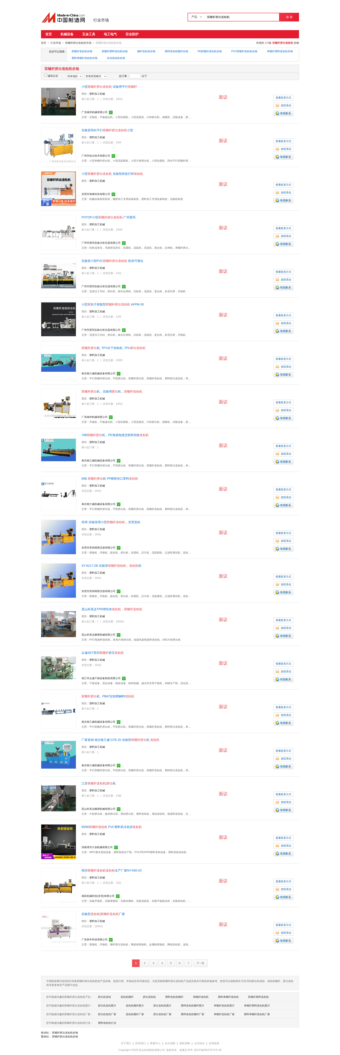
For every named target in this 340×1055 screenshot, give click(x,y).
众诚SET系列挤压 (103, 652)
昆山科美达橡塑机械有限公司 (98, 634)
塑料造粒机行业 (107, 1022)
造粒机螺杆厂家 (135, 1014)
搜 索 (289, 17)
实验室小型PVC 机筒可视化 (112, 260)
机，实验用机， (112, 391)
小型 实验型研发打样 (112, 173)
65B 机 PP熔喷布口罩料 (110, 478)
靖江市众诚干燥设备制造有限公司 (101, 678)
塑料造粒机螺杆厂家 (192, 1014)
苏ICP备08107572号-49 (208, 1049)
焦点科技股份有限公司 (152, 1049)
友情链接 (214, 1043)
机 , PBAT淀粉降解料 (108, 696)
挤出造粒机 (149, 996)
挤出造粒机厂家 (162, 1014)
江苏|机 (99, 783)
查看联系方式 (283, 97)
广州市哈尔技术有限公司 (96, 155)
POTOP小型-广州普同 (109, 217)
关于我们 (126, 1043)
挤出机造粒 (104, 996)
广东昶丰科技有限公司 (95, 939)
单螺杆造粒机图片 (224, 1005)
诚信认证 (51, 75)
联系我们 (140, 1043)
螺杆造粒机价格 (146, 51)
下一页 (200, 962)
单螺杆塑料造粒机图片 (257, 1005)
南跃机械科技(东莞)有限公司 (98, 895)
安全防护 (132, 34)
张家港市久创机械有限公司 (97, 847)
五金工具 (88, 34)
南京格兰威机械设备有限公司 (98, 373)
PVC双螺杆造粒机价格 (244, 51)
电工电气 (110, 34)
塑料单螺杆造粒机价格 (85, 57)
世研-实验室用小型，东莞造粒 (111, 522)
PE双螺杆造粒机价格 (210, 51)
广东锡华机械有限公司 (95, 112)
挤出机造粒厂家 (107, 1014)
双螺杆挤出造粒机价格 (65, 1032)
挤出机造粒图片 (107, 1005)
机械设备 (67, 34)
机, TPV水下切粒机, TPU (113, 347)
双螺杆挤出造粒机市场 (78, 42)
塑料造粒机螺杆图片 (192, 1005)
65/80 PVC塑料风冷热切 (112, 826)
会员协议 (199, 1043)
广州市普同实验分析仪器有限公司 (101, 242)
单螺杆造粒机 (201, 996)
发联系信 (283, 105)
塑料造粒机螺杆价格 (176, 51)
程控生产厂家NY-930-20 (111, 870)
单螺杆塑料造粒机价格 (280, 51)
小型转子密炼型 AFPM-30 (113, 304)
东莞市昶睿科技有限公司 (96, 193)
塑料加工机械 (97, 93)
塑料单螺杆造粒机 (228, 996)
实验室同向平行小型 (107, 130)
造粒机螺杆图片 (135, 1005)
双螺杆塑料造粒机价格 (115, 51)
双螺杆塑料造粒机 (258, 996)
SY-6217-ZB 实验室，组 (111, 565)
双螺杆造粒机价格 (82, 51)
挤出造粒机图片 (162, 1005)
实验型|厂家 (103, 913)
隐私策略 (185, 1043)
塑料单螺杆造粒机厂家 (257, 1014)
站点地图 (170, 1043)
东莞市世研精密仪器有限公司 (98, 547)
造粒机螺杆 (127, 996)
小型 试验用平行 (109, 86)
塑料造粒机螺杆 (174, 996)
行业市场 (101, 20)
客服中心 (155, 1043)
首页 (48, 34)
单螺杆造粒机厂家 (224, 1014)
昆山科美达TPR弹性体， (112, 609)
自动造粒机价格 (116, 57)
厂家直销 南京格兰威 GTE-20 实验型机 (120, 739)
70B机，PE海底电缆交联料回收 (115, 435)
